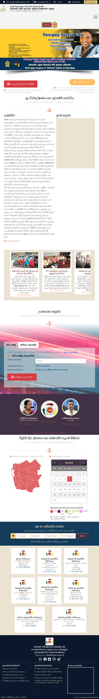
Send (82, 536)
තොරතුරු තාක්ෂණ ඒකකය (89, 697)
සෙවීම (58, 2)
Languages (90, 2)
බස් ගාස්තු (11, 345)
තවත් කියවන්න (24, 295)
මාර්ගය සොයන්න (28, 345)
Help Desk (74, 2)
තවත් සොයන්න (70, 352)
